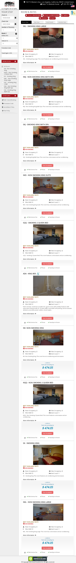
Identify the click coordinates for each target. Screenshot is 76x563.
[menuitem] (9, 100)
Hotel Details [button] (49, 22)
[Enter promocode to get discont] (10, 50)
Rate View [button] (36, 22)
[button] (9, 4)
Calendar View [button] (62, 22)
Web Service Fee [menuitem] (32, 71)
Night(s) (65, 15)
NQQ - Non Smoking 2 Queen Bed (10, 73)
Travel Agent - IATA (7, 53)
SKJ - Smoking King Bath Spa (10, 91)
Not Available (47, 67)
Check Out (5, 21)
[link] (38, 559)
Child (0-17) (5, 41)
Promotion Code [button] (7, 103)
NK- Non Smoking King (9, 69)
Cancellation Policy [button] (8, 107)
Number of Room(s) (8, 27)
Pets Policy (6, 111)
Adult (52, 18)
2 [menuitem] (36, 54)
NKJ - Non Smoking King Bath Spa (10, 87)
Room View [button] (25, 22)
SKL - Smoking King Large (10, 83)
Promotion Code (6, 48)
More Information (30, 62)
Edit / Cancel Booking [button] (9, 100)
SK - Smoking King (10, 76)
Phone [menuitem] (42, 71)
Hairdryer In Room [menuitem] (54, 71)
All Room (7, 66)
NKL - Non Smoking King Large (10, 79)
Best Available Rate (30, 49)
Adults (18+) (5, 35)
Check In (4, 15)
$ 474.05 (47, 367)
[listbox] (9, 30)
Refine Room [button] (9, 61)
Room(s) (44, 18)
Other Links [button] (9, 96)
